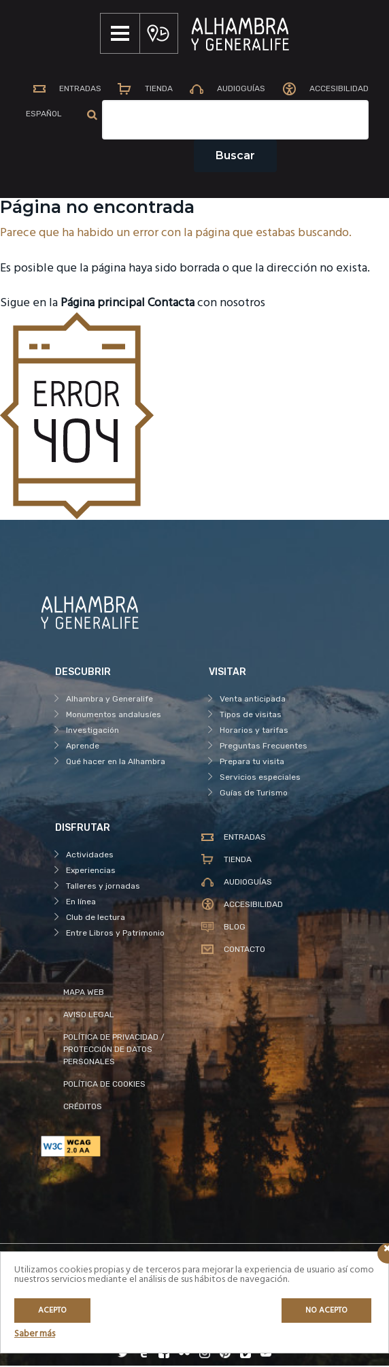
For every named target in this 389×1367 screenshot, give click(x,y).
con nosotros (206, 305)
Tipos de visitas (251, 716)
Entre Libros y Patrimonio (115, 934)
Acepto (52, 1310)
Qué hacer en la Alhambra (115, 763)
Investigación (92, 731)
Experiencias (91, 871)
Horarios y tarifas (254, 731)
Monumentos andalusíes (113, 716)
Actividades (90, 856)
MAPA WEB (83, 993)
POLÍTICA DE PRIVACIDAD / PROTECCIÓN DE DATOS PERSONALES (114, 1051)
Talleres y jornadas (103, 887)
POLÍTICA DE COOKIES (104, 1085)
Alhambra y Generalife (109, 700)
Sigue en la (72, 305)
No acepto (326, 1310)
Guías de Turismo (254, 794)
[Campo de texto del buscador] (236, 121)
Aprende (82, 747)
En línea (81, 903)
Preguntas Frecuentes (263, 747)
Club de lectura (95, 918)
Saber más (34, 1334)
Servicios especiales (260, 778)
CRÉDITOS (82, 1108)
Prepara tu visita (252, 763)
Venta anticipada (253, 700)
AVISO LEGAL (88, 1016)
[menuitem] (42, 116)
